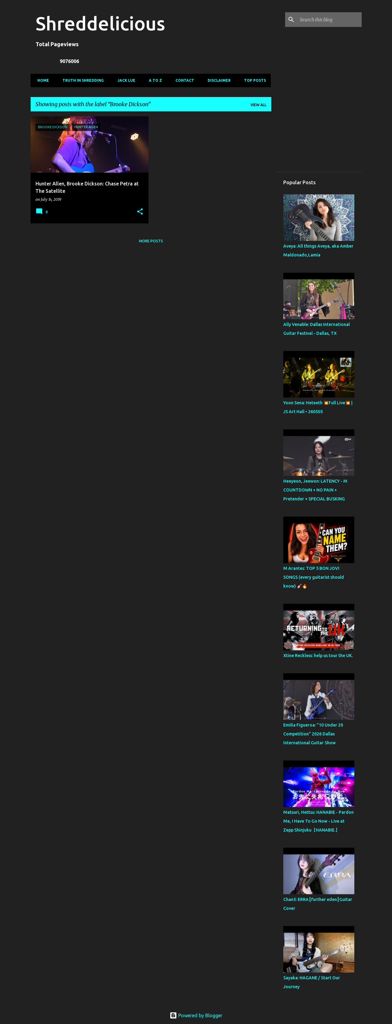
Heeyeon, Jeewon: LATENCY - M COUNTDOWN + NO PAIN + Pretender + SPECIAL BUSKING (315, 490)
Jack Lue (124, 80)
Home (41, 80)
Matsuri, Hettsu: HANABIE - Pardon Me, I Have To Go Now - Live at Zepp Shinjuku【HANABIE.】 (318, 821)
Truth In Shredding (81, 80)
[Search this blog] (329, 19)
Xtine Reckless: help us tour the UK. (318, 655)
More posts (151, 241)
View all (258, 105)
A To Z (153, 80)
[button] (140, 212)
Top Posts (253, 80)
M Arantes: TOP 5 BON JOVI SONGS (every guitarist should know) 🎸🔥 (313, 577)
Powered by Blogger (196, 1015)
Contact (183, 80)
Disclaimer (217, 80)
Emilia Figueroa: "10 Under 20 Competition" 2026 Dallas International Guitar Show (313, 734)
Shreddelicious (100, 23)
